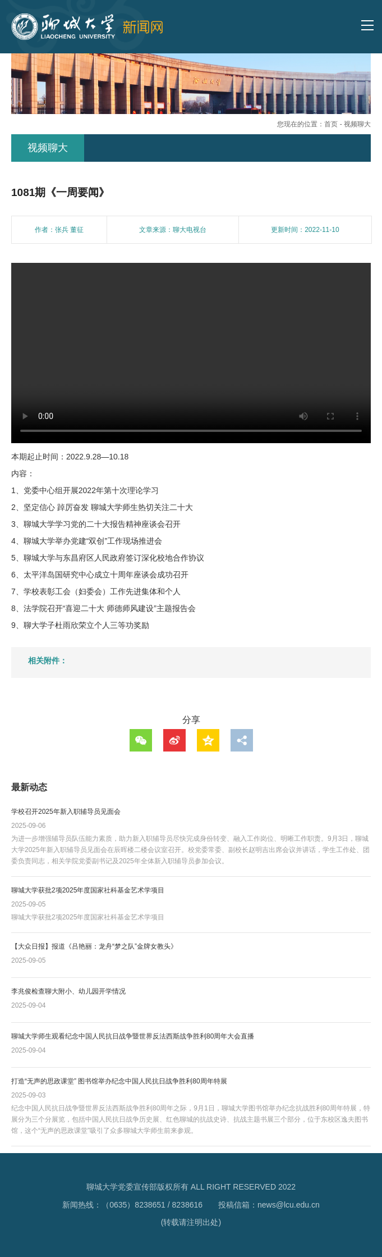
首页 (331, 124)
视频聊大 (357, 124)
